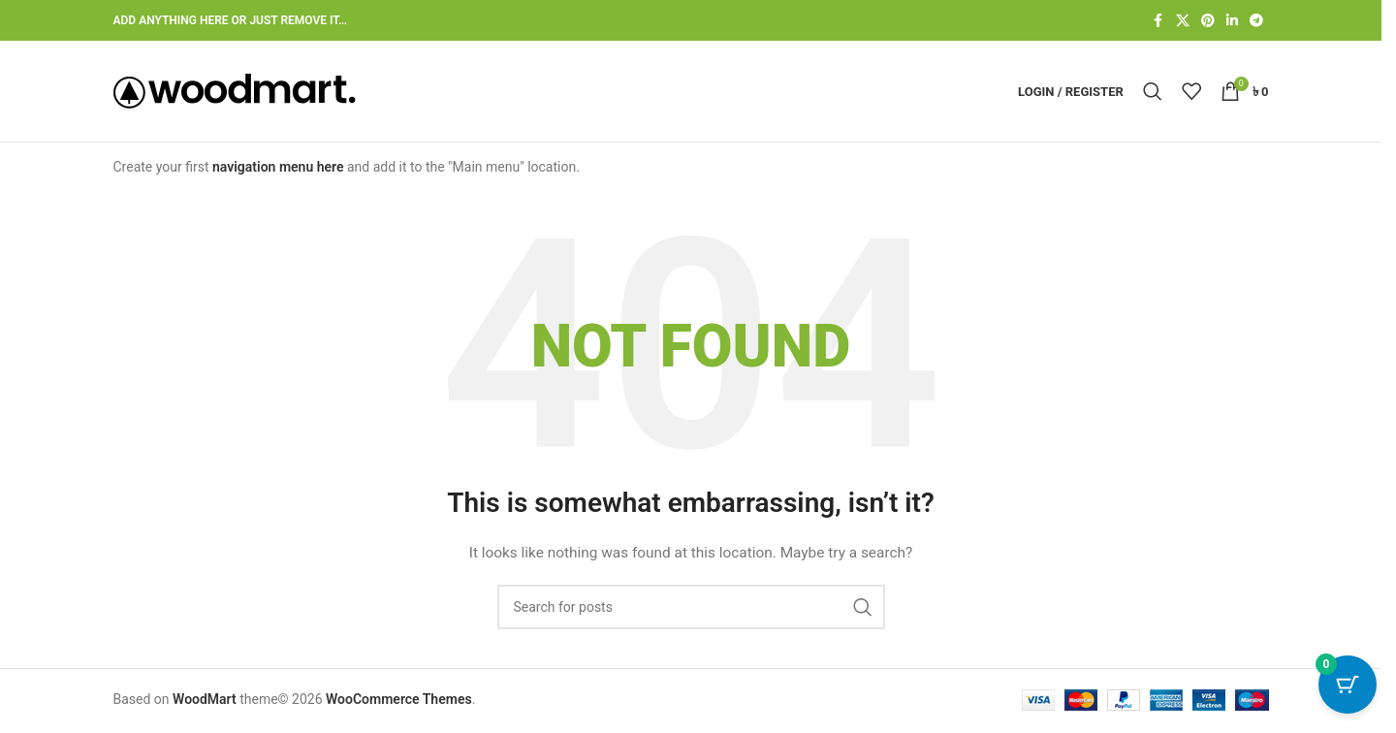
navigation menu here (278, 167)
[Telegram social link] (1256, 21)
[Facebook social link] (1158, 21)
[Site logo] (234, 90)
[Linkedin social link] (1232, 21)
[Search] (1152, 91)
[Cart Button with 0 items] (1347, 684)
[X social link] (1182, 21)
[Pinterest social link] (1208, 21)
